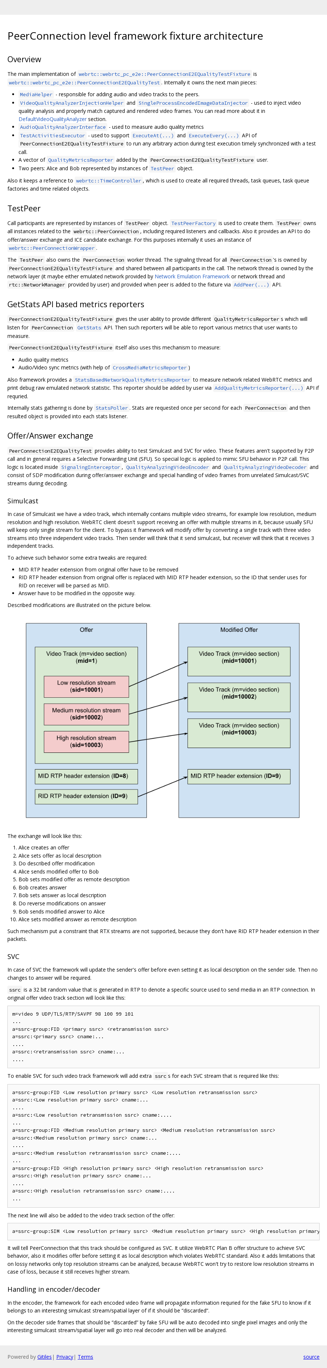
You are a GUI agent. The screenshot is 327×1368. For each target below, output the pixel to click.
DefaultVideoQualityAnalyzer (52, 119)
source (311, 1356)
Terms (85, 1356)
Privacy (64, 1356)
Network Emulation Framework (192, 276)
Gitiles (44, 1356)
